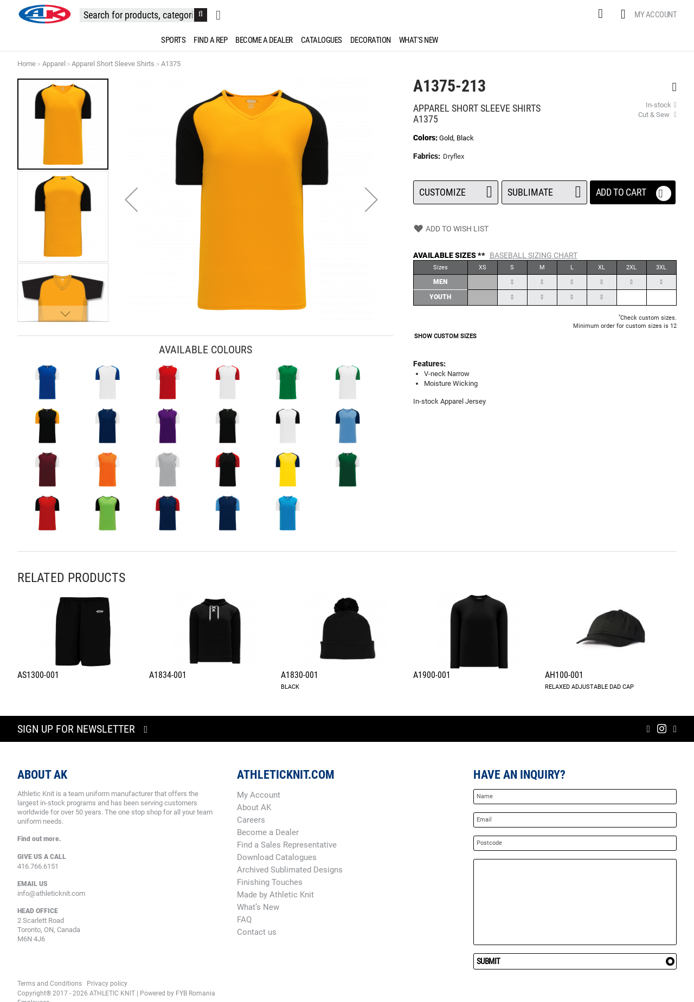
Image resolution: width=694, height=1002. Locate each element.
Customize (455, 189)
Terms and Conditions (49, 983)
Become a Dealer (268, 832)
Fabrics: (427, 156)
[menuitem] (171, 40)
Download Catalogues (277, 857)
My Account (655, 15)
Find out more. (39, 839)
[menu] (347, 40)
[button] (131, 199)
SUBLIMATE (544, 189)
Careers (251, 820)
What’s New (258, 907)
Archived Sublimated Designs (290, 870)
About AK (254, 807)
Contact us (257, 932)
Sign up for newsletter (76, 728)
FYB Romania (195, 993)
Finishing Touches (270, 882)
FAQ (244, 920)
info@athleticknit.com (51, 893)
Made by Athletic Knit (275, 895)
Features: (429, 363)
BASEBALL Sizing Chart (533, 255)
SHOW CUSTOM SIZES (445, 336)
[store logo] (44, 14)
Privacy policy (107, 983)
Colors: (426, 137)
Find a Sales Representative (287, 845)
